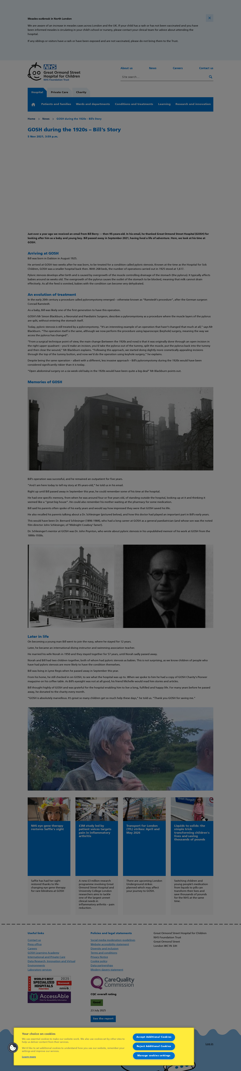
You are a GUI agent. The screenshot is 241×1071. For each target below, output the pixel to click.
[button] (13, 1047)
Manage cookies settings (153, 1055)
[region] (104, 1046)
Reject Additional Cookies (154, 1046)
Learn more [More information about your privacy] (29, 1057)
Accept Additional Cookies (154, 1037)
